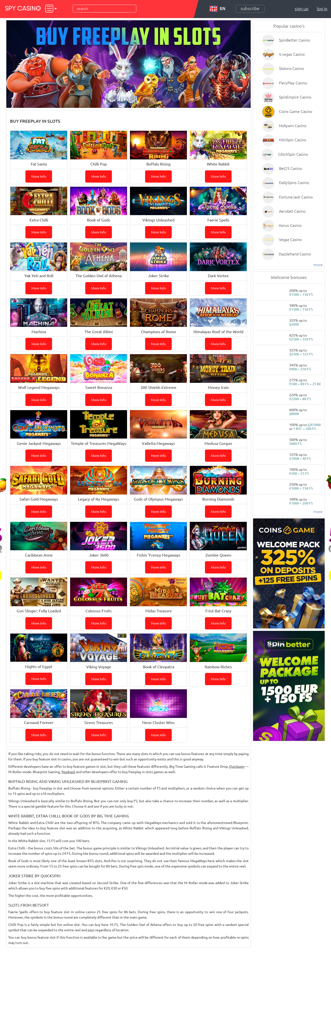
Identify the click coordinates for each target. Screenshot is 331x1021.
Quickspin (237, 766)
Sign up (302, 8)
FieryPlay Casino (293, 83)
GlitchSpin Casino (293, 154)
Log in (322, 8)
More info (38, 176)
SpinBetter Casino (294, 40)
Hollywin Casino (292, 125)
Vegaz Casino (290, 239)
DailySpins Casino (294, 182)
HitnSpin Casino (292, 140)
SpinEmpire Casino (295, 97)
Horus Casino (290, 225)
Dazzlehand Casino (295, 254)
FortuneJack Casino (296, 197)
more (318, 265)
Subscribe (250, 8)
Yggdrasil (68, 772)
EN (217, 9)
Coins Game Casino (295, 111)
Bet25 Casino (290, 168)
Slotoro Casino (291, 68)
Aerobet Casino (292, 211)
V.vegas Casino (292, 54)
